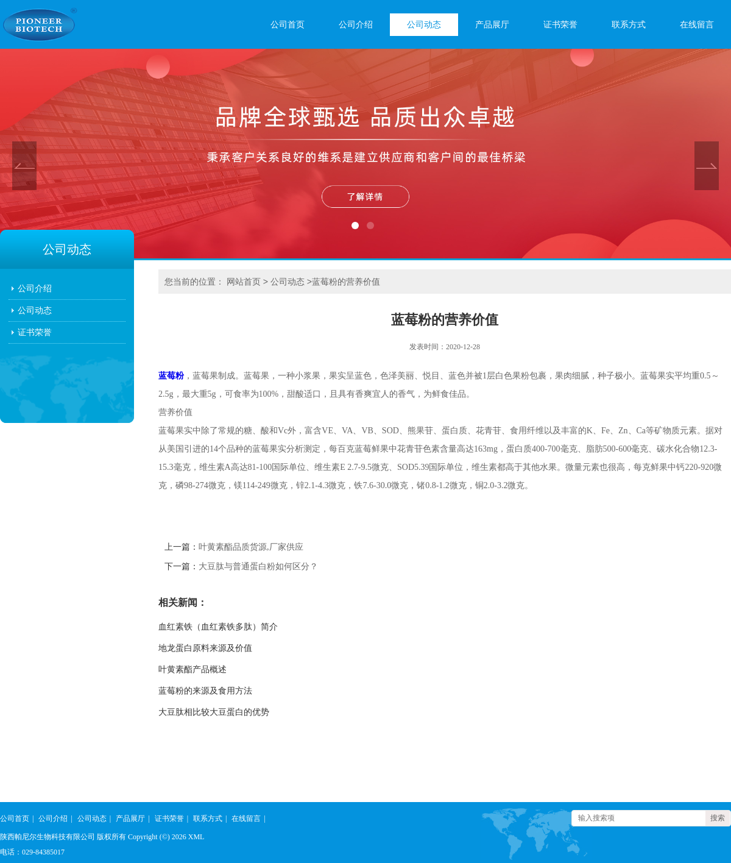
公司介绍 (356, 24)
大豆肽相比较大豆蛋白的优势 (213, 712)
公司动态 (424, 24)
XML (196, 837)
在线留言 (697, 24)
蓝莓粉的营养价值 (346, 281)
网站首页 (244, 281)
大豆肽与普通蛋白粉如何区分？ (258, 566)
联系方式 (629, 24)
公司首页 (287, 24)
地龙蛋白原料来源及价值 (205, 648)
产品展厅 (492, 24)
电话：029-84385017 (32, 852)
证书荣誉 (560, 24)
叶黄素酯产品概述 (192, 669)
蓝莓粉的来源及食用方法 (205, 690)
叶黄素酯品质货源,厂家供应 (251, 547)
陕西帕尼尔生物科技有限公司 (47, 837)
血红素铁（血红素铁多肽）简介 (218, 626)
